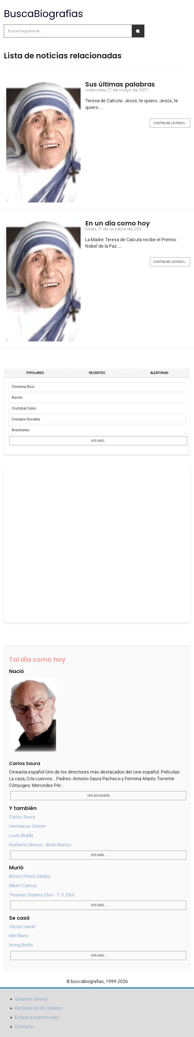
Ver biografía (98, 796)
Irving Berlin (21, 945)
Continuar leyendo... (170, 123)
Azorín (17, 397)
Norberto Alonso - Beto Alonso (40, 844)
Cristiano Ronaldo (26, 419)
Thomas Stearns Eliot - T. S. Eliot (42, 895)
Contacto (24, 1026)
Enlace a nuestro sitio (37, 1017)
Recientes (97, 373)
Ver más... (98, 441)
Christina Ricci (23, 387)
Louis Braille (21, 835)
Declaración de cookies (39, 1008)
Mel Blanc (19, 935)
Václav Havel (22, 926)
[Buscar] (137, 31)
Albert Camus (23, 885)
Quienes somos (31, 999)
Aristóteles (20, 430)
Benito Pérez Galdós (30, 876)
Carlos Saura (22, 817)
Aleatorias (159, 373)
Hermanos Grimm (27, 826)
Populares (35, 373)
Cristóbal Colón (24, 408)
